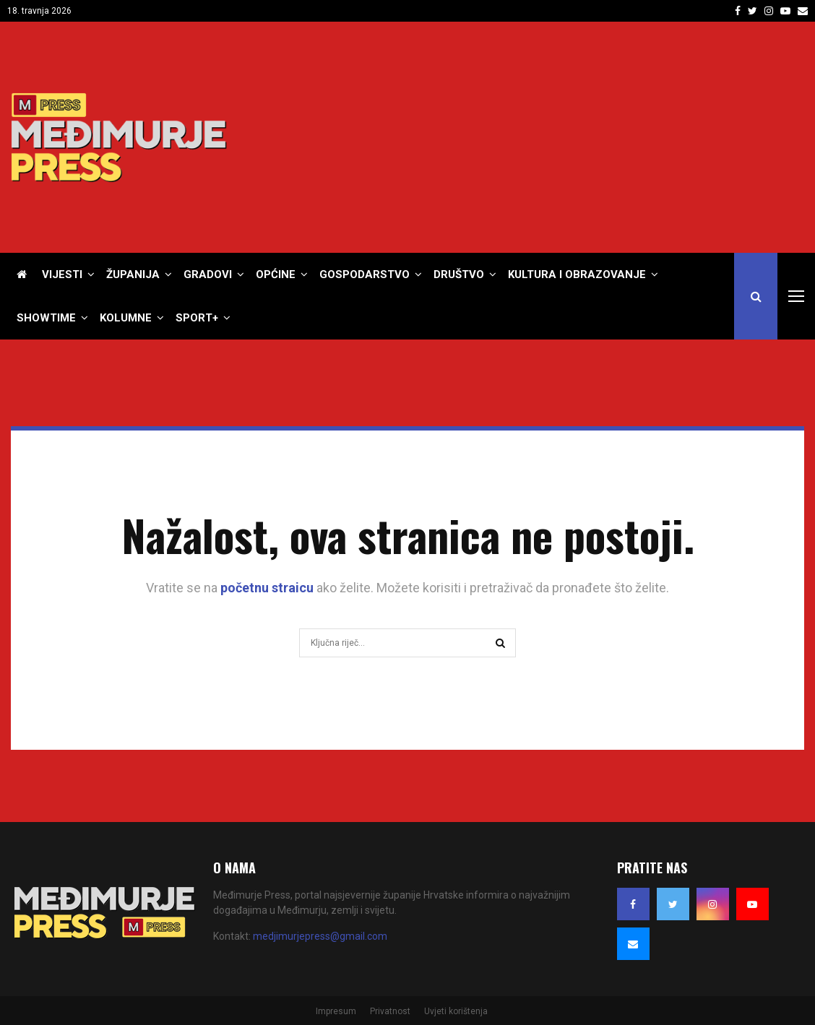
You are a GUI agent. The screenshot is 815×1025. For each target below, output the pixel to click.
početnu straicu (267, 587)
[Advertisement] (541, 137)
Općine (276, 274)
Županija (133, 274)
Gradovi (208, 274)
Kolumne (126, 317)
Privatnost (390, 1011)
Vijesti (62, 274)
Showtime (46, 317)
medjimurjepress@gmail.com (320, 936)
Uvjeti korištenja (456, 1011)
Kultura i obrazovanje (577, 274)
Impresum (336, 1011)
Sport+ (197, 317)
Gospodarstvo (364, 274)
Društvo (459, 274)
